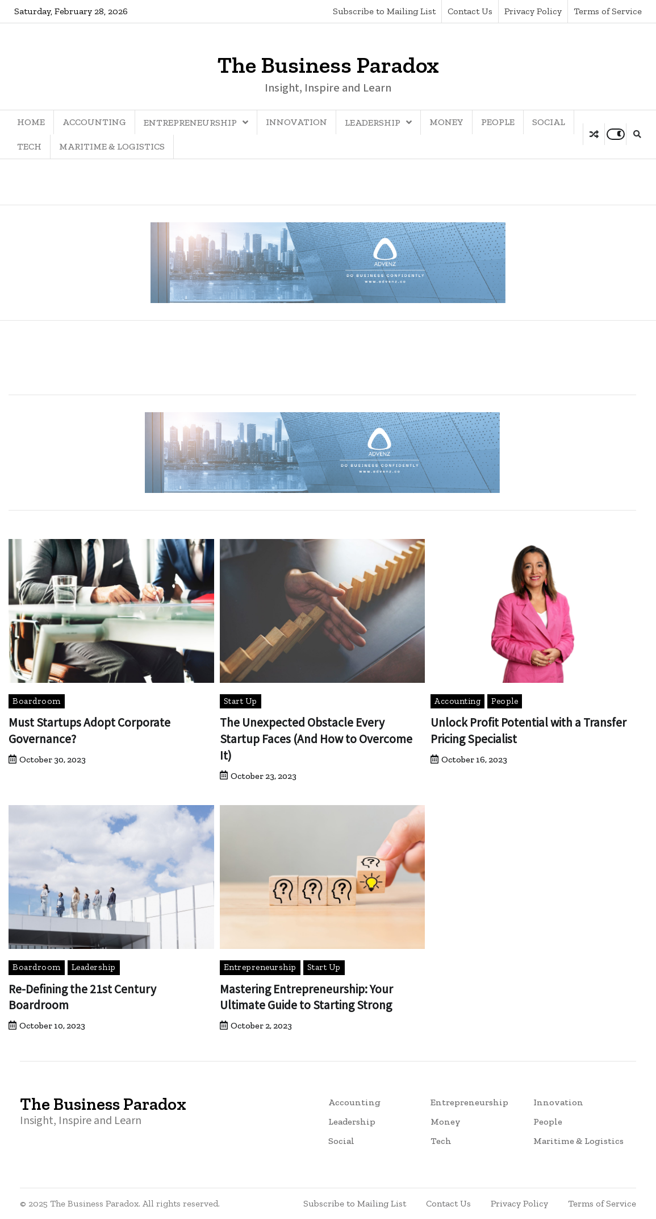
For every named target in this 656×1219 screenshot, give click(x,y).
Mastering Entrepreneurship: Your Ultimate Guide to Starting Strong (309, 997)
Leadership (372, 122)
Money (446, 122)
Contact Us (470, 11)
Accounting (94, 122)
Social (548, 122)
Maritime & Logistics (112, 146)
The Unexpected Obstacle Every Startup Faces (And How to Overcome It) (317, 738)
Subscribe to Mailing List (384, 11)
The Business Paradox (328, 64)
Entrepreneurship (190, 122)
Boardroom (36, 701)
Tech (29, 146)
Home (31, 122)
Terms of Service (608, 11)
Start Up (240, 701)
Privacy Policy (533, 11)
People (498, 122)
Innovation (296, 122)
